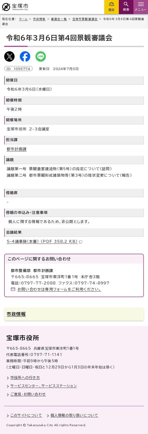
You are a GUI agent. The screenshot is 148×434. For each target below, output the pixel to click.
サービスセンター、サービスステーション (43, 386)
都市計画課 (17, 149)
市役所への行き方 (25, 377)
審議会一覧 (59, 19)
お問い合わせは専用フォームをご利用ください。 (59, 289)
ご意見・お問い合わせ (28, 394)
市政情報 (39, 19)
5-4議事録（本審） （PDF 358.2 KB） (44, 241)
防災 (111, 9)
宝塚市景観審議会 (85, 19)
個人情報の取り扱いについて (74, 415)
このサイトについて (26, 415)
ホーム (23, 19)
